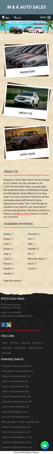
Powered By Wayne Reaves (26, 452)
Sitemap (36, 330)
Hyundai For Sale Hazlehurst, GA (17, 402)
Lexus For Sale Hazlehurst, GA (16, 417)
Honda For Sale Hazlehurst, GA (16, 396)
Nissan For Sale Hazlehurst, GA (16, 427)
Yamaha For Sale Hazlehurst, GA (17, 447)
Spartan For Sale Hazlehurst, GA (17, 437)
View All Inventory (12, 280)
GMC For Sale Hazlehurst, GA (15, 391)
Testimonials (20, 348)
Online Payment (35, 348)
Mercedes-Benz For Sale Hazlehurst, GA (20, 422)
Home (5, 343)
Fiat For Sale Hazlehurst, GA (15, 381)
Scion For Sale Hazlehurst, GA (16, 432)
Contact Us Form (21, 213)
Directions (27, 330)
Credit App (7, 348)
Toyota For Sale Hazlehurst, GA (16, 442)
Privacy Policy (6, 330)
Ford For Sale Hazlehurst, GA (15, 386)
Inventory (14, 343)
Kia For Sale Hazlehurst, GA (14, 412)
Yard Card (6, 353)
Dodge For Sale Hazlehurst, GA (16, 376)
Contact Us (17, 330)
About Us (25, 343)
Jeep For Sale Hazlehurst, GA (15, 407)
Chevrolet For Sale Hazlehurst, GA (17, 371)
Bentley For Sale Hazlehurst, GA (16, 366)
